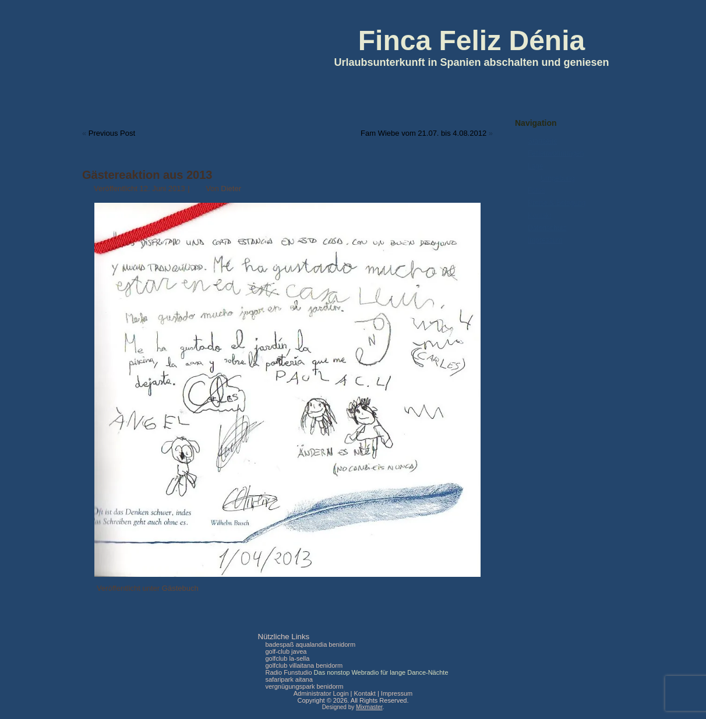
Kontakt (540, 216)
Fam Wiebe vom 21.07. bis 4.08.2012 (423, 133)
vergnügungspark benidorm (304, 686)
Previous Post (112, 133)
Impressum (545, 240)
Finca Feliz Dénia (471, 40)
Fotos (536, 190)
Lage (535, 166)
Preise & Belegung (556, 203)
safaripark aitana (288, 679)
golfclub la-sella (287, 658)
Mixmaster (369, 707)
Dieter (231, 188)
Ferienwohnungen (556, 153)
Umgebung (558, 178)
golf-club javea (285, 651)
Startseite (542, 141)
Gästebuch (180, 588)
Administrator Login (321, 693)
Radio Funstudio (288, 672)
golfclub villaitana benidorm (304, 665)
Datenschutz (547, 228)
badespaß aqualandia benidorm (310, 644)
